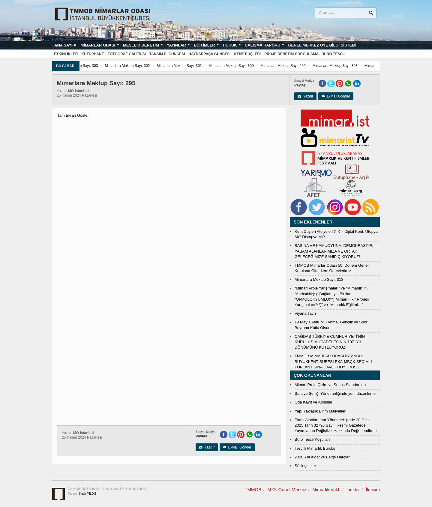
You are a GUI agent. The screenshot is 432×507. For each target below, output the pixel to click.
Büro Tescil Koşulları (312, 439)
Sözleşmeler (305, 466)
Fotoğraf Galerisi (127, 54)
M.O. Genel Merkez (286, 489)
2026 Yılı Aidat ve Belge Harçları (323, 457)
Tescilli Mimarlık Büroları (316, 448)
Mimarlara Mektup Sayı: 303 (87, 66)
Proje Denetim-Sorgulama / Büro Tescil (305, 54)
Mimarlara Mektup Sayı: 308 (347, 66)
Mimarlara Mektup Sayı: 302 (139, 66)
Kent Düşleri (247, 54)
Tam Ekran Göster (73, 115)
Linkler (353, 489)
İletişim (373, 489)
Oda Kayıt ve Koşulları (314, 402)
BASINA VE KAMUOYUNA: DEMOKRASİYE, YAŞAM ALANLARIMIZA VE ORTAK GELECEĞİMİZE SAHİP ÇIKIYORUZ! (334, 251)
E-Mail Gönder (336, 96)
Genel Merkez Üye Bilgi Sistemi (322, 45)
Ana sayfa (65, 45)
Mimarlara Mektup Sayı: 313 (319, 279)
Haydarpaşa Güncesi (209, 54)
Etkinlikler (66, 54)
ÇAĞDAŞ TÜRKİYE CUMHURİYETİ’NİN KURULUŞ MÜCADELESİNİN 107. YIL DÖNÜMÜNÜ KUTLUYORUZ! (330, 342)
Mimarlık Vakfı (326, 489)
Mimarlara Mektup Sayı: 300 (243, 66)
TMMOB (252, 489)
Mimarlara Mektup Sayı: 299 (295, 66)
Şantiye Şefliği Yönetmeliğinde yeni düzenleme (335, 393)
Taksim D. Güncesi (167, 54)
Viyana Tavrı (305, 313)
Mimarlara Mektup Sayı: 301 (191, 66)
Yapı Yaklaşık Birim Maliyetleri (320, 411)
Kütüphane (92, 54)
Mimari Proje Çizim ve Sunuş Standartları (330, 384)
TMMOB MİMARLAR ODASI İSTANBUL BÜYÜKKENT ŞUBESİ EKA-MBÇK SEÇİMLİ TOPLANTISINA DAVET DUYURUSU (333, 361)
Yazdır (305, 96)
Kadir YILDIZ (87, 493)
